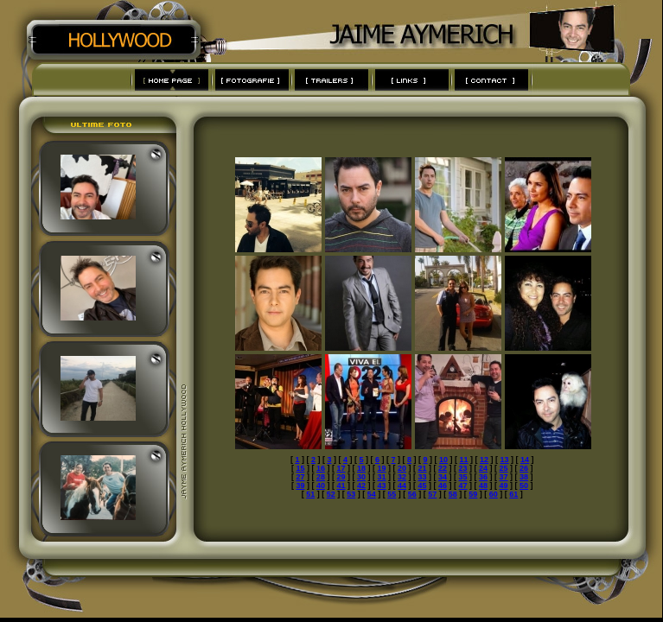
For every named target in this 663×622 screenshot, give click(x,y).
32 (402, 477)
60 (493, 494)
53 (351, 494)
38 (524, 477)
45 (422, 485)
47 (463, 485)
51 (310, 494)
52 (331, 494)
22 (442, 468)
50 (524, 485)
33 (422, 477)
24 (483, 468)
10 (443, 459)
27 (300, 477)
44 (402, 485)
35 (463, 477)
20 (402, 468)
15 (300, 468)
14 (524, 459)
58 (453, 494)
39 (300, 485)
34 (442, 477)
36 (483, 477)
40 (320, 485)
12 (484, 459)
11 (464, 459)
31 (381, 477)
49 (504, 485)
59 (473, 494)
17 (340, 468)
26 (524, 468)
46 (442, 485)
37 (504, 477)
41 (340, 485)
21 (422, 468)
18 (361, 468)
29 (340, 477)
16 (320, 468)
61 (513, 494)
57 (432, 494)
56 (412, 494)
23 (463, 468)
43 (381, 485)
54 (371, 494)
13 (504, 459)
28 (320, 477)
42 (361, 485)
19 (381, 468)
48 (483, 485)
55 (391, 494)
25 (504, 468)
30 (361, 477)
